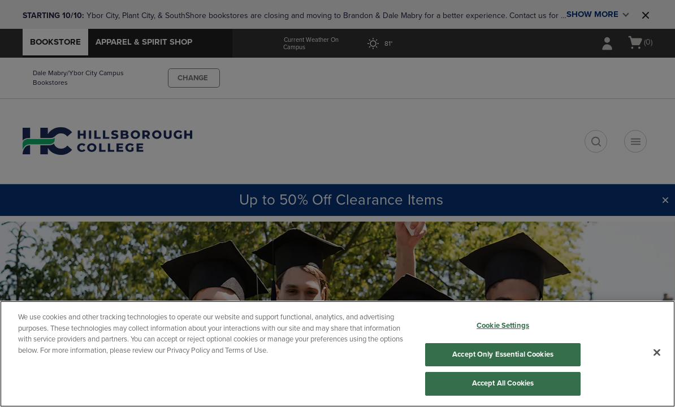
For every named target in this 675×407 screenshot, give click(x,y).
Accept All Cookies (503, 383)
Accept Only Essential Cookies (502, 354)
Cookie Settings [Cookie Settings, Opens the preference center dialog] (503, 325)
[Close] (656, 352)
